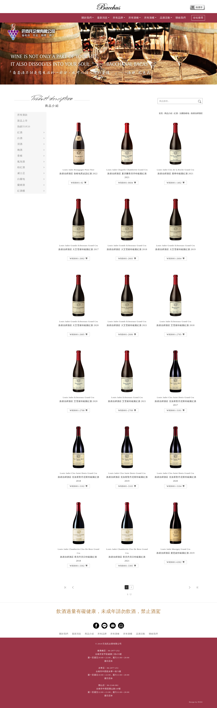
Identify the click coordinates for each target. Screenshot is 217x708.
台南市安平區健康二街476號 (108, 654)
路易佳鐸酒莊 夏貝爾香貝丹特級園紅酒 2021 (127, 174)
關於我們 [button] (87, 17)
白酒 (19, 138)
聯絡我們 (181, 17)
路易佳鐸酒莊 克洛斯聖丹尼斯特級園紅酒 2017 (175, 401)
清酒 (19, 144)
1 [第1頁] (126, 587)
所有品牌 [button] (118, 17)
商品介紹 (168, 113)
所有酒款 (22, 115)
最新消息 (76, 634)
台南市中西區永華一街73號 (108, 671)
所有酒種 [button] (134, 17)
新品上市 (22, 120)
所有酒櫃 (127, 634)
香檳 (19, 155)
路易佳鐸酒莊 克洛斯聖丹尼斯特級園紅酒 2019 (127, 477)
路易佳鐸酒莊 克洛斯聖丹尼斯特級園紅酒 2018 (78, 477)
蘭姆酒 (21, 185)
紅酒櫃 (21, 190)
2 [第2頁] (131, 587)
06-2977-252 (114, 651)
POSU (200, 702)
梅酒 (19, 150)
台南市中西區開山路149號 (108, 689)
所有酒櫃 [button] (149, 17)
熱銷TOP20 (23, 126)
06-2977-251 (112, 668)
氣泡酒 (21, 161)
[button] (78, 182)
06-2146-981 (112, 685)
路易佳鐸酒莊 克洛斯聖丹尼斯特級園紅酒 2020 (175, 477)
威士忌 (21, 173)
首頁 (161, 113)
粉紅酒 (21, 167)
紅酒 (19, 132)
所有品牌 (102, 634)
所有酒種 (115, 634)
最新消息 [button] (102, 17)
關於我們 (63, 634)
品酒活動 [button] (165, 17)
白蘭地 (21, 179)
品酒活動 (140, 634)
